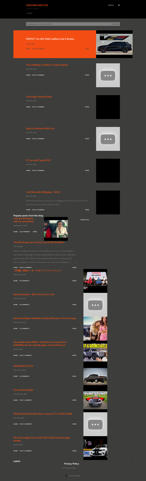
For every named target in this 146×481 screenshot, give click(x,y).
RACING (29, 13)
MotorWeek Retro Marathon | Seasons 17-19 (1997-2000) (42, 413)
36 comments (24, 304)
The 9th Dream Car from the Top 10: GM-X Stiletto (39, 242)
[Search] (111, 5)
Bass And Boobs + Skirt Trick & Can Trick (34, 294)
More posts (84, 219)
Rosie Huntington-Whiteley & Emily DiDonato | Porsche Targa (44, 318)
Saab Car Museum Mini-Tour (40, 128)
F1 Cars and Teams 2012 (38, 160)
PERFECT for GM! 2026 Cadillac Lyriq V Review (50, 38)
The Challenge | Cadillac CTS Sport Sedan (47, 64)
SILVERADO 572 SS (23, 366)
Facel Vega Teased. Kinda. (39, 96)
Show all (115, 24)
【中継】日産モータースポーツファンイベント (37, 270)
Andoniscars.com (37, 5)
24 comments (24, 280)
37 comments (24, 328)
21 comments (24, 376)
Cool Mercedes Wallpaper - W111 (43, 192)
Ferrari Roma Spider (23, 389)
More (87, 49)
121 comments (25, 231)
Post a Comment (38, 49)
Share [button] (28, 49)
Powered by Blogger (73, 476)
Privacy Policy (70, 468)
